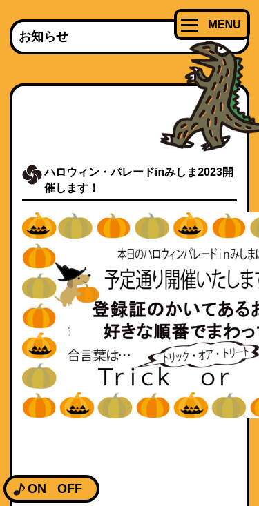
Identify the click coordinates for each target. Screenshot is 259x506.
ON (37, 489)
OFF (69, 489)
